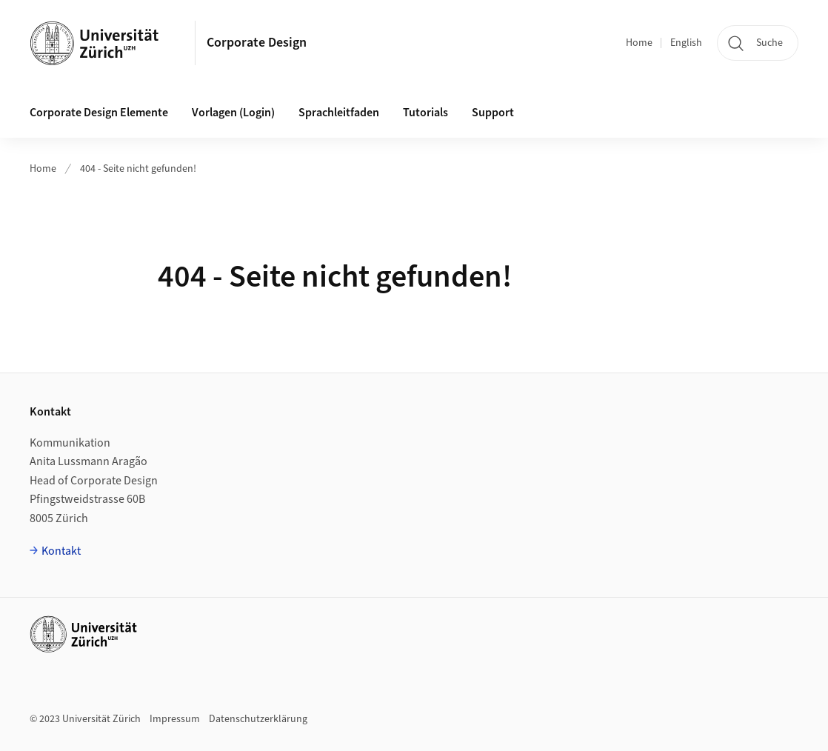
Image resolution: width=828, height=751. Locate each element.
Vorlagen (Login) (233, 112)
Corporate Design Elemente (99, 112)
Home (639, 43)
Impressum (175, 719)
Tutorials (425, 112)
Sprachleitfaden (338, 112)
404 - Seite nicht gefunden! (138, 168)
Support (493, 112)
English (686, 43)
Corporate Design (257, 42)
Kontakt (61, 551)
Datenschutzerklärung (258, 719)
